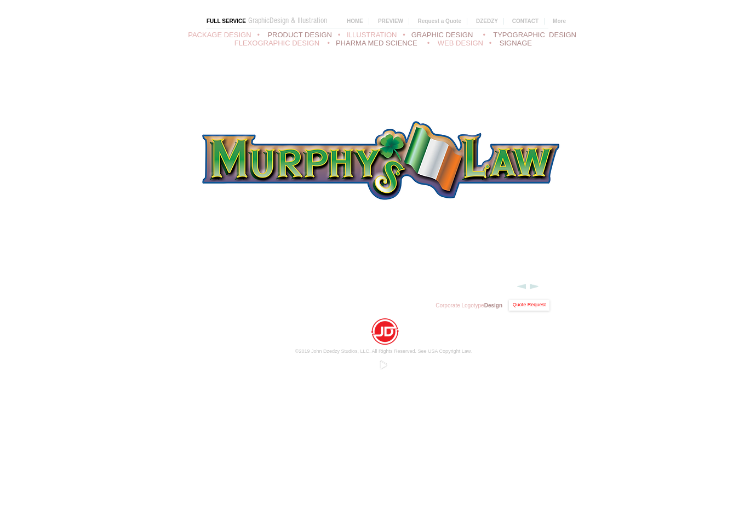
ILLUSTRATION (371, 35)
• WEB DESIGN (457, 43)
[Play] (382, 364)
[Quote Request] (529, 305)
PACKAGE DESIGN (219, 35)
